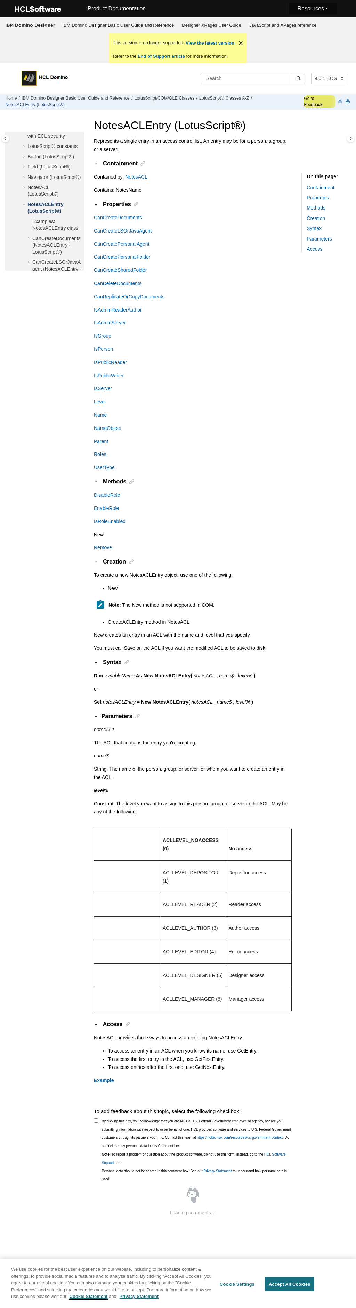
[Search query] (253, 78)
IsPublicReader (110, 362)
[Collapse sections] (340, 102)
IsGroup (102, 336)
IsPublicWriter (109, 375)
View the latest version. (209, 43)
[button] (24, 146)
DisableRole (107, 495)
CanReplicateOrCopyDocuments (129, 296)
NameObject (107, 428)
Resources (310, 8)
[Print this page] (348, 102)
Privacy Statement (217, 1171)
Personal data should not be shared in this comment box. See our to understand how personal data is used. (194, 1175)
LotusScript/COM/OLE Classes (164, 98)
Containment (320, 187)
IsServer (103, 388)
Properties (318, 197)
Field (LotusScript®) (49, 167)
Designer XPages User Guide (211, 25)
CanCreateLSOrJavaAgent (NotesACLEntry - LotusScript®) (56, 268)
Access (314, 249)
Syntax (314, 228)
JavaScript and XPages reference (283, 25)
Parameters (319, 239)
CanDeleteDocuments (117, 283)
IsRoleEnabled (110, 521)
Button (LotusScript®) (50, 156)
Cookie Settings (237, 1288)
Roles (100, 454)
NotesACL (136, 177)
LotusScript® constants (52, 146)
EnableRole (106, 508)
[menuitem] (118, 25)
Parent (101, 441)
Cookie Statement (89, 1300)
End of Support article (161, 56)
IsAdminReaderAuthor (118, 310)
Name (100, 415)
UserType (104, 467)
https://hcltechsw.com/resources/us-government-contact (240, 1138)
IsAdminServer (110, 322)
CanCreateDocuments (118, 217)
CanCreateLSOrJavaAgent (123, 231)
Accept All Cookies (289, 1288)
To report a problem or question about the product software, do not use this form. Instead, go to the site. (194, 1158)
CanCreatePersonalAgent (121, 244)
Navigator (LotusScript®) (54, 177)
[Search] (298, 78)
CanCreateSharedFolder (120, 270)
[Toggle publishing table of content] (5, 138)
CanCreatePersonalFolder (122, 257)
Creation (316, 218)
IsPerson (103, 349)
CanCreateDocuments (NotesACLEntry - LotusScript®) (56, 245)
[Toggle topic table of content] (350, 138)
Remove (103, 547)
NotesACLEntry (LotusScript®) (35, 104)
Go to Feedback (313, 101)
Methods (316, 208)
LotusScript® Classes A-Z (224, 98)
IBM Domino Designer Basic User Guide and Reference (118, 25)
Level (99, 401)
